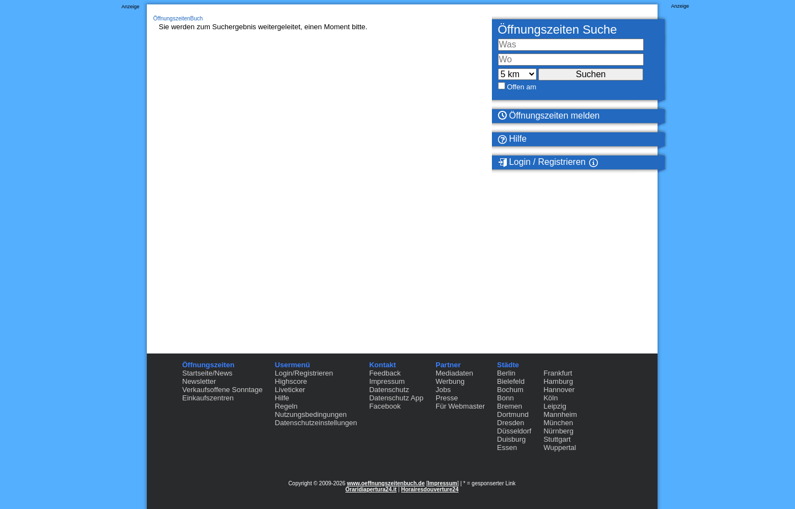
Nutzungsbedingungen (311, 414)
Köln (550, 398)
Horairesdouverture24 (430, 489)
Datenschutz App (396, 398)
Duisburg (511, 439)
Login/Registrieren (304, 373)
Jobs (443, 389)
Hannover (558, 389)
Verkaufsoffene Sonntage (222, 389)
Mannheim (560, 414)
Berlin (506, 373)
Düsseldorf (514, 431)
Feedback (385, 373)
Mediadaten (454, 373)
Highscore (291, 381)
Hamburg (558, 381)
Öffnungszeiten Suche (557, 29)
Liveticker (290, 389)
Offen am (521, 87)
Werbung (450, 381)
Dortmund (512, 414)
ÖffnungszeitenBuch (178, 18)
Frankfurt (557, 373)
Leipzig (554, 406)
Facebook (385, 406)
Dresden (510, 423)
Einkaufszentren (208, 398)
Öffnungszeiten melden (549, 115)
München (558, 423)
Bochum (510, 389)
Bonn (505, 398)
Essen (507, 447)
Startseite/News (207, 373)
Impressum (387, 381)
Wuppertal (559, 447)
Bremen (509, 406)
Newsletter (199, 381)
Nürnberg (558, 431)
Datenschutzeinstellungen (316, 423)
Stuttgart (556, 439)
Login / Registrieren (542, 162)
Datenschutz (389, 389)
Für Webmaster (460, 406)
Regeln (286, 406)
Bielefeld (510, 381)
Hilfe (512, 139)
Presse (447, 398)
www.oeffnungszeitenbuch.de (386, 483)
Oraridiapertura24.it (371, 489)
